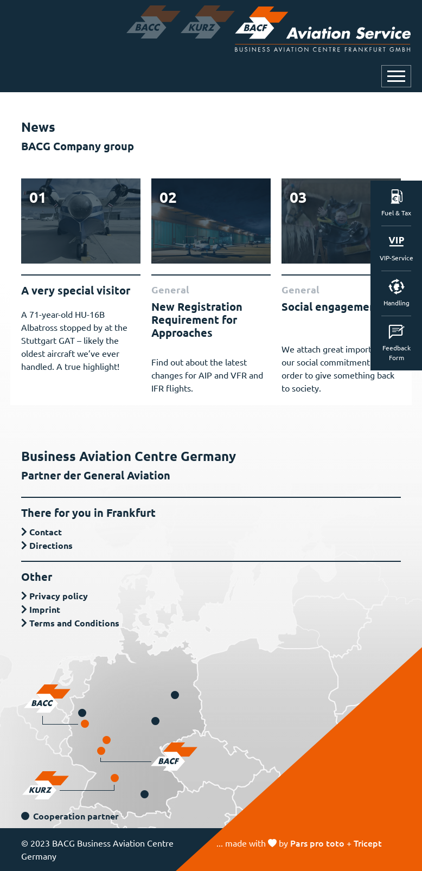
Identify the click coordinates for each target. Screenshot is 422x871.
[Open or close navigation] (396, 76)
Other (36, 576)
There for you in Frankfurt (88, 512)
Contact (45, 531)
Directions (51, 545)
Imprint (44, 609)
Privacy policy (58, 595)
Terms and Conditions (74, 623)
